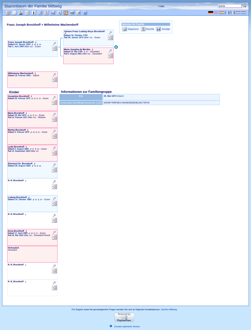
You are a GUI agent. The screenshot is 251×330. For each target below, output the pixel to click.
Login (162, 6)
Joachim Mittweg (169, 309)
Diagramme (133, 29)
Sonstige (166, 29)
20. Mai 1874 (110, 96)
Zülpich (120, 96)
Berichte (150, 29)
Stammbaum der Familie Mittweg (33, 6)
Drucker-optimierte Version (127, 326)
